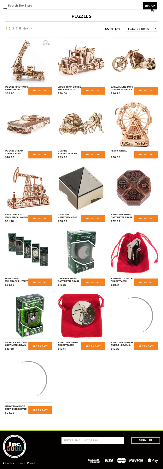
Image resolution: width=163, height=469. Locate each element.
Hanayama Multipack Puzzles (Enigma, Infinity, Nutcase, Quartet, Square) (16, 280)
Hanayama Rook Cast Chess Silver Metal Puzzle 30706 (17, 408)
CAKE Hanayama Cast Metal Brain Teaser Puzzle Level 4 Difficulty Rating (69, 280)
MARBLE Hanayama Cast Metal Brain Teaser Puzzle (16, 344)
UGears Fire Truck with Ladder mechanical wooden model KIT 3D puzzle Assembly (16, 88)
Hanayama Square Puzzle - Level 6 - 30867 (122, 344)
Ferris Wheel (119, 150)
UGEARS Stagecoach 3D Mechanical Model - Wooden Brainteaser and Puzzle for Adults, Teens (69, 152)
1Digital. (31, 463)
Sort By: (112, 28)
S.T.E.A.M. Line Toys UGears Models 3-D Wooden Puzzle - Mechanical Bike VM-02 (122, 88)
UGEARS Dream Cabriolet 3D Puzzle (14, 152)
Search (150, 5)
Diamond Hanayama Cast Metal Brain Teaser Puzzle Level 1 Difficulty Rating (68, 216)
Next (27, 28)
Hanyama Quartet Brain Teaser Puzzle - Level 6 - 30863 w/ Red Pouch (122, 280)
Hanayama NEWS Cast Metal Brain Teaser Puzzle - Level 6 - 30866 (121, 216)
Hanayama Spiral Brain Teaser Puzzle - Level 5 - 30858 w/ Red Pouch (68, 344)
